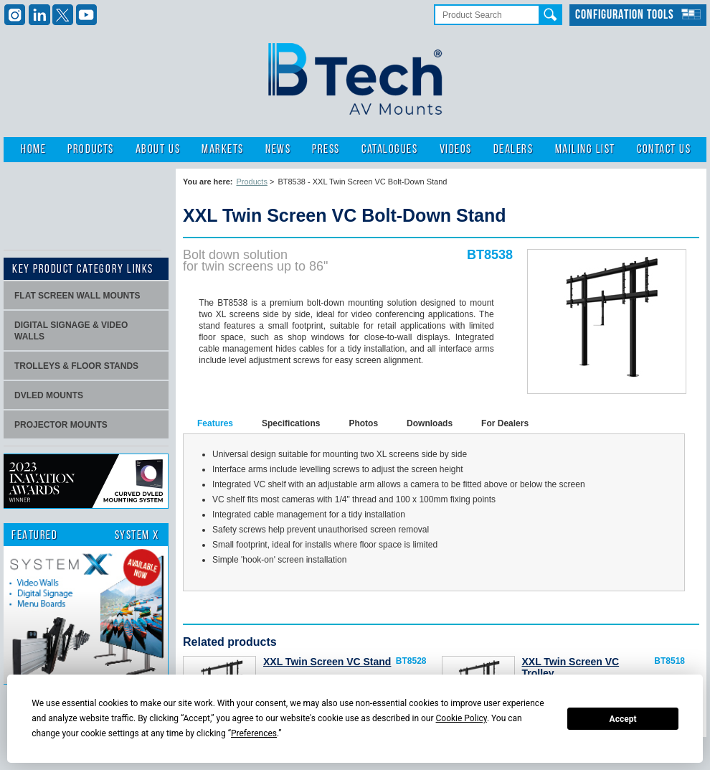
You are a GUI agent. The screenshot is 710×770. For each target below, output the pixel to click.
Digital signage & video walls (71, 331)
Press (326, 150)
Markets (223, 150)
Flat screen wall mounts (77, 296)
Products (90, 150)
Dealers (513, 150)
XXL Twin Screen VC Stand (327, 661)
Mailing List (585, 150)
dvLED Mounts (48, 395)
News (277, 150)
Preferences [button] (254, 733)
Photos (363, 423)
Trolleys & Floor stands (76, 366)
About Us (158, 150)
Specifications (291, 423)
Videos (456, 150)
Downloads (430, 423)
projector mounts (61, 425)
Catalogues (389, 150)
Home (33, 150)
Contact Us (664, 150)
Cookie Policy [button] (461, 718)
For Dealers (505, 423)
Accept (623, 719)
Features (215, 423)
